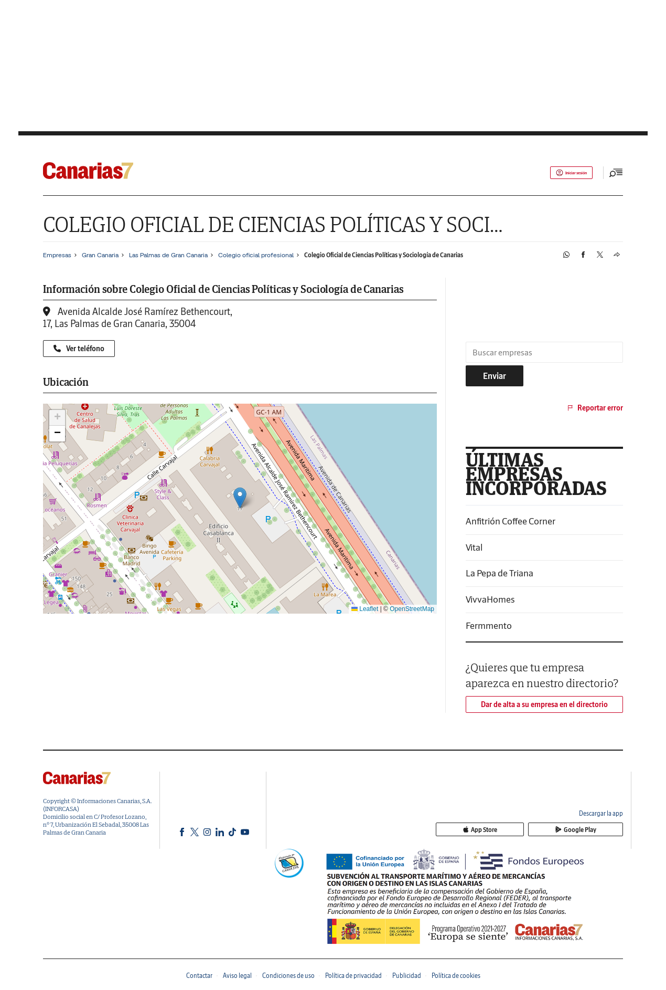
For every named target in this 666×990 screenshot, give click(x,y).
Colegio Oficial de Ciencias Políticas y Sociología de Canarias (383, 255)
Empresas (57, 255)
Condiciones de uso (288, 976)
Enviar (494, 376)
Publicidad (406, 976)
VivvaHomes (490, 599)
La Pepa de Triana (499, 573)
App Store (534, 830)
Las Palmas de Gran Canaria (168, 255)
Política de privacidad (353, 976)
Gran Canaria (100, 255)
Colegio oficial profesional (256, 255)
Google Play (593, 830)
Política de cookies (456, 976)
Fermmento (489, 625)
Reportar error (594, 408)
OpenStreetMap (412, 609)
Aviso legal (237, 976)
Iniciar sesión (561, 173)
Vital (474, 547)
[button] (239, 498)
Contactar (199, 976)
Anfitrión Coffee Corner (510, 521)
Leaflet (364, 609)
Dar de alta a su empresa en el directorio (544, 704)
